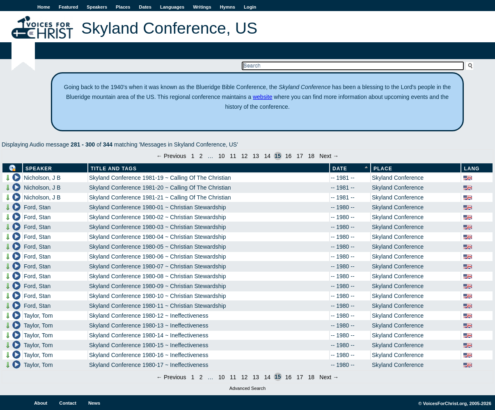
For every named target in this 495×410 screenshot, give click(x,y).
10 (221, 156)
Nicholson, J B (42, 177)
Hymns (227, 7)
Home (43, 7)
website (262, 97)
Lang (471, 169)
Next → (329, 156)
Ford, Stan (37, 207)
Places (123, 7)
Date (339, 169)
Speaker (38, 169)
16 (288, 156)
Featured (68, 7)
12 (244, 156)
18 (311, 156)
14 (267, 156)
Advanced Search (247, 388)
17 (300, 156)
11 (233, 156)
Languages (172, 7)
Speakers (97, 7)
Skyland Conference (398, 177)
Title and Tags (114, 169)
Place (383, 169)
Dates (145, 7)
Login (250, 7)
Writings (202, 7)
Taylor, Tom (38, 315)
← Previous (171, 156)
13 (256, 156)
